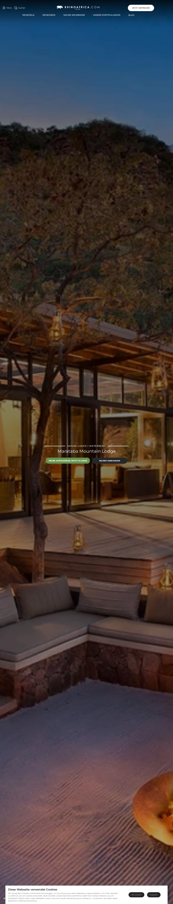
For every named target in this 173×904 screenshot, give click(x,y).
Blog (140, 15)
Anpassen (154, 895)
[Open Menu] (7, 8)
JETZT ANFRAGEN (157, 8)
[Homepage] (4, 898)
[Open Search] (19, 8)
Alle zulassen (136, 895)
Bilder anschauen (109, 461)
